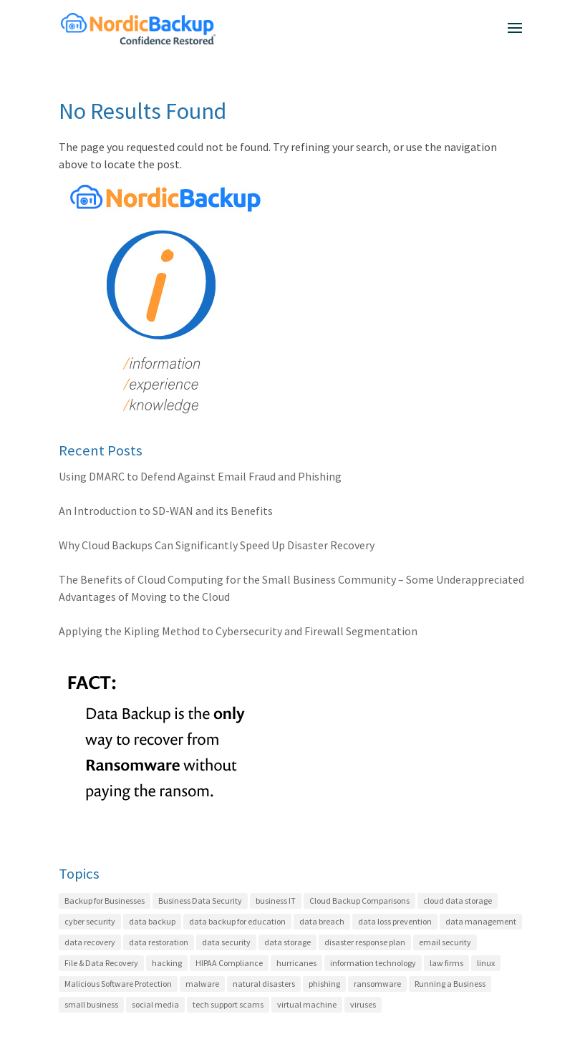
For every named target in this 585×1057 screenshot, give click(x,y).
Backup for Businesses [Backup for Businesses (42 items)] (104, 900)
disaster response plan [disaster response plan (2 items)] (364, 942)
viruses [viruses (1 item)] (363, 1004)
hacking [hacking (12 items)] (167, 962)
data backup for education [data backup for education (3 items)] (237, 921)
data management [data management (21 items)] (480, 921)
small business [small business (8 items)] (91, 1004)
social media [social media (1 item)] (155, 1004)
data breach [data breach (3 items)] (321, 921)
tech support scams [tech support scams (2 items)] (228, 1004)
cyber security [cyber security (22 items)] (89, 921)
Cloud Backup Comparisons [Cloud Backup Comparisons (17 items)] (359, 900)
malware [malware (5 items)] (202, 983)
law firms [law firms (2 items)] (446, 962)
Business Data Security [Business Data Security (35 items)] (200, 900)
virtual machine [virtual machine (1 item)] (307, 1004)
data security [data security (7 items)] (226, 942)
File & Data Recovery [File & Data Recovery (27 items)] (101, 962)
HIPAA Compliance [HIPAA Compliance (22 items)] (229, 962)
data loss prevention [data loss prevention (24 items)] (395, 921)
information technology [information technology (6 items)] (373, 962)
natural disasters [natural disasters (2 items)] (264, 983)
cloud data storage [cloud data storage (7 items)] (457, 900)
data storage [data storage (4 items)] (287, 942)
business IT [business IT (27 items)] (276, 900)
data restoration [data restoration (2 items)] (158, 942)
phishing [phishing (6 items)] (324, 983)
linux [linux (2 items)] (486, 962)
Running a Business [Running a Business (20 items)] (450, 983)
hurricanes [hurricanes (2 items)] (296, 962)
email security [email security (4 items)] (445, 942)
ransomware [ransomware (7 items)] (377, 983)
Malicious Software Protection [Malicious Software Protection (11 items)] (118, 983)
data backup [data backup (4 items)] (152, 921)
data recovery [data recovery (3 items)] (89, 942)
